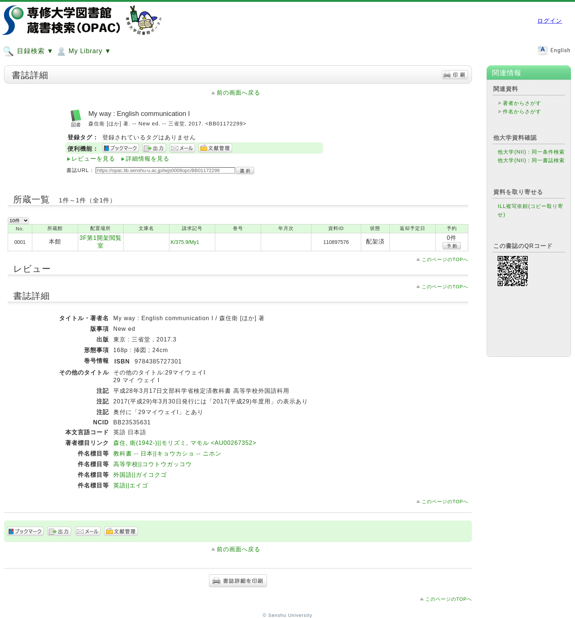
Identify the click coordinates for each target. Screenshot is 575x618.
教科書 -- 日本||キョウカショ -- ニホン (167, 453)
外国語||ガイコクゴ (140, 475)
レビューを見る (93, 159)
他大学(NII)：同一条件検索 (531, 152)
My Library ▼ (83, 51)
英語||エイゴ (130, 485)
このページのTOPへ (445, 259)
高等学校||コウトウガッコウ (152, 464)
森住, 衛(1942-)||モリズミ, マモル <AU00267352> (184, 443)
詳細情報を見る (147, 159)
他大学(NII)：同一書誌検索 (531, 160)
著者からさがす (522, 103)
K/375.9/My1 (185, 242)
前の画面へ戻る (238, 92)
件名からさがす (522, 111)
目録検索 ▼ (28, 51)
